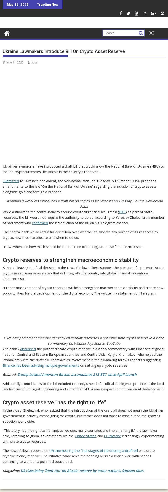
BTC (122, 212)
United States (85, 436)
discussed (28, 349)
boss (32, 62)
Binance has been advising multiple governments (41, 365)
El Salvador (112, 436)
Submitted (11, 181)
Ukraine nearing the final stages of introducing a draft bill (93, 450)
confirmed (40, 223)
